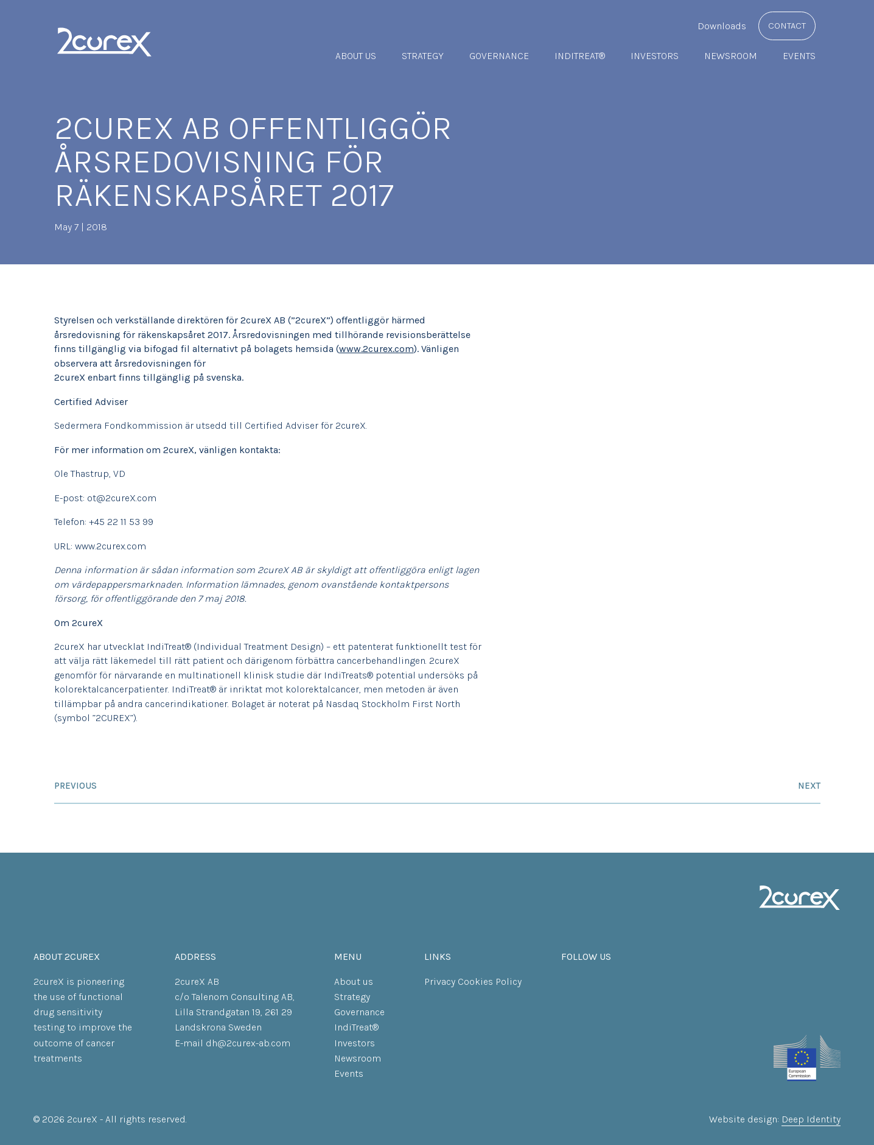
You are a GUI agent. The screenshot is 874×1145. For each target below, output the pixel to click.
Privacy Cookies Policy (473, 981)
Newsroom (730, 56)
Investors (655, 56)
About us (355, 56)
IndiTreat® (579, 56)
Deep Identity (811, 1119)
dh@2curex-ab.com (248, 1043)
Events (799, 56)
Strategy (423, 56)
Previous (75, 785)
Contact (787, 25)
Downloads (721, 26)
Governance (499, 56)
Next (809, 785)
